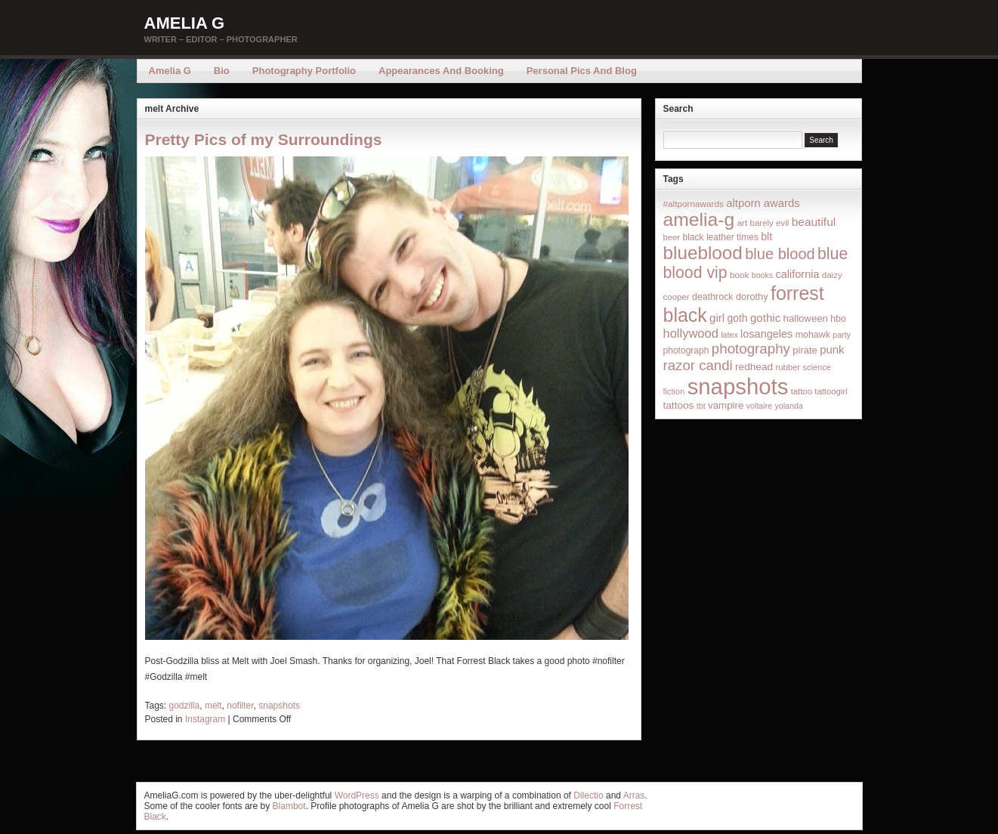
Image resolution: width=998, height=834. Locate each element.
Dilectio (588, 795)
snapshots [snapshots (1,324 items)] (738, 386)
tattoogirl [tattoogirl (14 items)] (830, 391)
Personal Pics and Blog (582, 70)
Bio (222, 70)
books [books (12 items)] (762, 275)
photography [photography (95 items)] (751, 349)
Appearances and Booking (441, 70)
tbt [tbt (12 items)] (701, 405)
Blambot (289, 806)
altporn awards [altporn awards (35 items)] (762, 203)
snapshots (279, 705)
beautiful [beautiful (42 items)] (814, 221)
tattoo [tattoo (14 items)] (801, 391)
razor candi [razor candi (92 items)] (698, 365)
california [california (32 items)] (798, 274)
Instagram (205, 719)
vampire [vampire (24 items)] (725, 405)
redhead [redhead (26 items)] (754, 366)
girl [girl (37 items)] (717, 317)
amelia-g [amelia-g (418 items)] (699, 219)
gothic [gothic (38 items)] (765, 317)
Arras (634, 795)
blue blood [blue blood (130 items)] (779, 254)
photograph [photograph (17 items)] (686, 350)
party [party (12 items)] (842, 334)
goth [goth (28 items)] (737, 318)
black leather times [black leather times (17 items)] (720, 237)
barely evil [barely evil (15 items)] (769, 222)
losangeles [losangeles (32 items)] (766, 334)
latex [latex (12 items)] (729, 334)
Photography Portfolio (304, 70)
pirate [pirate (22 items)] (805, 350)
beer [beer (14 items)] (672, 237)
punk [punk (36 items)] (832, 349)
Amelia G (184, 23)
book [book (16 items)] (739, 275)
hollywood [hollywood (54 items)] (690, 333)
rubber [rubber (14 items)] (787, 367)
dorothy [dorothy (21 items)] (752, 296)
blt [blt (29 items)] (766, 236)
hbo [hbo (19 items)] (838, 319)
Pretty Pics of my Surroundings (263, 139)
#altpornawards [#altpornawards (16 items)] (693, 203)
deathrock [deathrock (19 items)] (713, 297)
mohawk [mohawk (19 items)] (813, 334)
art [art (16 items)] (742, 222)
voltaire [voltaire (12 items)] (759, 405)
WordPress (357, 795)
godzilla (184, 705)
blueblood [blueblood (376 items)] (703, 252)
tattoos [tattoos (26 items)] (678, 405)
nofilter (240, 705)
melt (213, 705)
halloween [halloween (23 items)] (805, 318)
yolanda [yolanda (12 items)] (788, 405)
